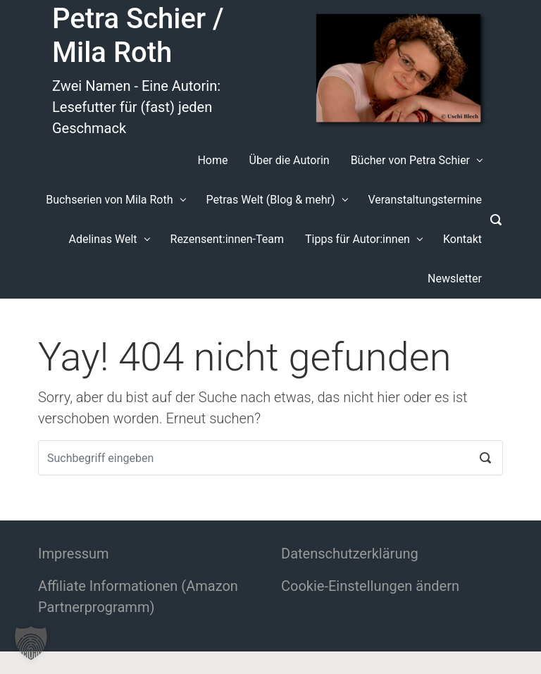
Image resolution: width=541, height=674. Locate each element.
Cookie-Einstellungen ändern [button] (370, 586)
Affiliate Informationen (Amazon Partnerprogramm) (138, 597)
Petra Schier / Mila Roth (138, 35)
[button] (31, 643)
